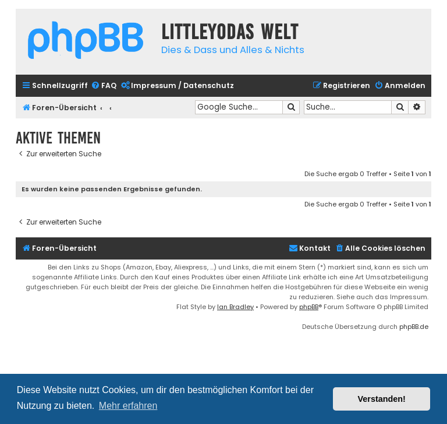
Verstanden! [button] (382, 399)
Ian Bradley (235, 306)
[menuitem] (103, 86)
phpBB (308, 306)
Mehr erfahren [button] (128, 406)
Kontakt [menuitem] (310, 248)
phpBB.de (413, 326)
